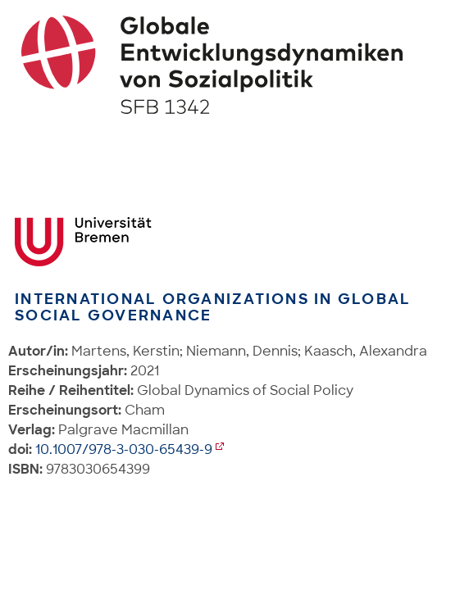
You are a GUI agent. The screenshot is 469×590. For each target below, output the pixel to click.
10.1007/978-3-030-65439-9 (123, 449)
